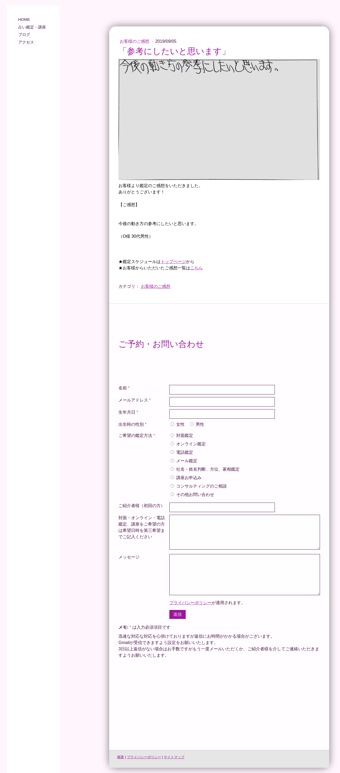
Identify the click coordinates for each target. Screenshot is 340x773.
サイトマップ (174, 757)
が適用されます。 (207, 602)
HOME (24, 19)
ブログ (24, 34)
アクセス (26, 42)
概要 (120, 757)
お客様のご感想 (135, 41)
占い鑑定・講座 (32, 27)
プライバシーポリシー (190, 602)
